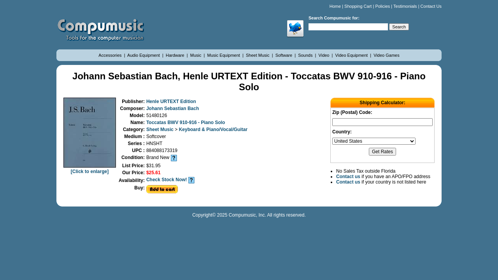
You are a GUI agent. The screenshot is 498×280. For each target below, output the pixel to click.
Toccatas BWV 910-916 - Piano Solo (185, 122)
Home (335, 6)
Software (284, 55)
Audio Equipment (144, 55)
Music (196, 55)
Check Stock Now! (166, 179)
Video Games (386, 55)
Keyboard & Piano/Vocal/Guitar (213, 129)
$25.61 (153, 172)
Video (325, 55)
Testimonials (405, 6)
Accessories (110, 55)
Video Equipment (352, 55)
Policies (382, 6)
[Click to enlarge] (89, 168)
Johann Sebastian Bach (172, 108)
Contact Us (431, 6)
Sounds (306, 55)
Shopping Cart (358, 6)
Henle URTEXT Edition (171, 101)
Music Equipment (224, 55)
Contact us (348, 176)
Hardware (176, 55)
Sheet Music (258, 55)
